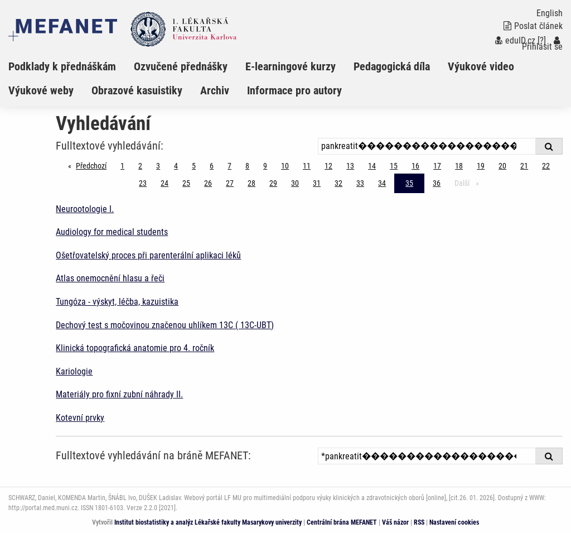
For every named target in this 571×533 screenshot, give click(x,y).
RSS (419, 522)
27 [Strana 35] (230, 183)
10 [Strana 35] (285, 165)
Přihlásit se (542, 44)
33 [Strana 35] (360, 183)
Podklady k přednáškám (62, 66)
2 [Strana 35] (140, 165)
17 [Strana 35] (437, 165)
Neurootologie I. (85, 209)
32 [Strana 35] (338, 183)
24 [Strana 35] (164, 183)
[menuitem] (71, 66)
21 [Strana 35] (524, 165)
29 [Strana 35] (273, 183)
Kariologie (74, 371)
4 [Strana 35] (176, 165)
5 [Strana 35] (194, 165)
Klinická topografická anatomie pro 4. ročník (135, 348)
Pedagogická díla (392, 66)
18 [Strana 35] (459, 165)
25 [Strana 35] (186, 183)
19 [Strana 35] (481, 165)
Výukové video (481, 66)
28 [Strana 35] (251, 183)
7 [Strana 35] (229, 165)
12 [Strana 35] (328, 165)
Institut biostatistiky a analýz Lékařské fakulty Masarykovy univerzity (208, 522)
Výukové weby (41, 90)
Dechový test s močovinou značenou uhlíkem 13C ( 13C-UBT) (165, 325)
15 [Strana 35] (394, 165)
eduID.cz (515, 40)
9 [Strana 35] (265, 165)
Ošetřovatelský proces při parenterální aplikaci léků (148, 255)
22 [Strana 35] (546, 165)
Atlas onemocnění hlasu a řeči (110, 278)
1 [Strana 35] (122, 165)
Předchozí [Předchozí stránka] (94, 165)
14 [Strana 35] (372, 165)
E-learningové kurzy (290, 66)
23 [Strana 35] (143, 183)
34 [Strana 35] (382, 183)
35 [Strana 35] (409, 183)
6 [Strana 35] (212, 165)
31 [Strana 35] (317, 183)
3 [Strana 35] (158, 165)
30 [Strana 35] (295, 183)
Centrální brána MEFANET (342, 522)
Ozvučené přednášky (181, 66)
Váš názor (395, 522)
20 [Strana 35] (502, 165)
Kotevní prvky (80, 417)
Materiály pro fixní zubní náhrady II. (119, 394)
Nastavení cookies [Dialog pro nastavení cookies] (454, 522)
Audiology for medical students (112, 232)
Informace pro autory (294, 90)
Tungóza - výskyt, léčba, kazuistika (117, 301)
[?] (542, 40)
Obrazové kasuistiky (136, 90)
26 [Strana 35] (208, 183)
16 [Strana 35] (415, 165)
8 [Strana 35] (247, 165)
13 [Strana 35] (350, 165)
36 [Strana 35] (437, 183)
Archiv (214, 90)
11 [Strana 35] (307, 165)
